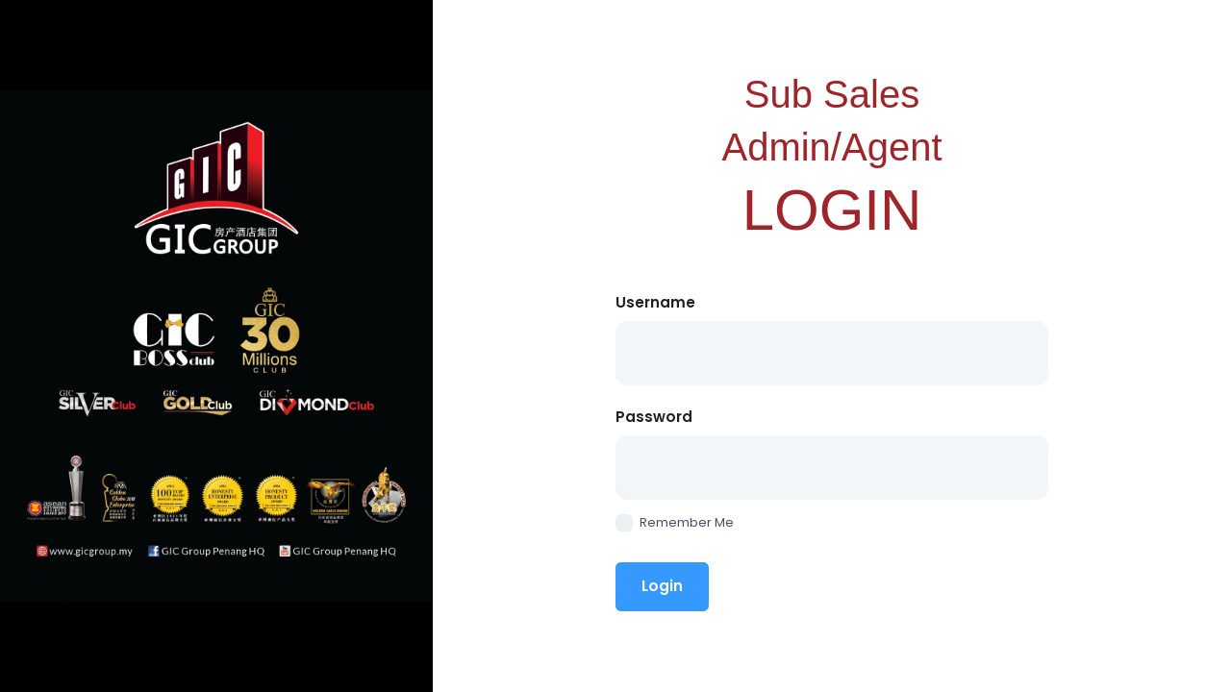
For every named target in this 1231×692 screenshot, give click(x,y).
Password (654, 417)
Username (655, 302)
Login (662, 586)
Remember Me (675, 522)
